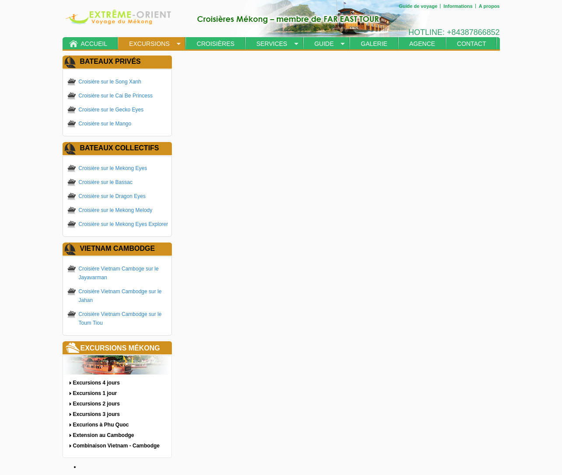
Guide (324, 43)
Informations (458, 6)
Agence (422, 43)
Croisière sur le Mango (105, 124)
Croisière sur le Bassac (106, 182)
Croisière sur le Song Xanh (110, 82)
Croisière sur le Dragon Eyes (112, 196)
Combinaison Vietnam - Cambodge (116, 446)
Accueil (94, 43)
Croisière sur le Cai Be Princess (116, 96)
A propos (489, 6)
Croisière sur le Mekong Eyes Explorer (123, 224)
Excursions (149, 43)
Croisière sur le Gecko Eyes (111, 110)
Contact (471, 43)
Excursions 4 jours (96, 383)
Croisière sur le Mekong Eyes (113, 168)
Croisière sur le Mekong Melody (116, 210)
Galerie (374, 43)
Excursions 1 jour (95, 393)
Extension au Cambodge (103, 435)
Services (271, 43)
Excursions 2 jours (96, 404)
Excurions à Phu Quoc (101, 425)
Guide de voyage (418, 6)
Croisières (215, 43)
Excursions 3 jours (96, 414)
